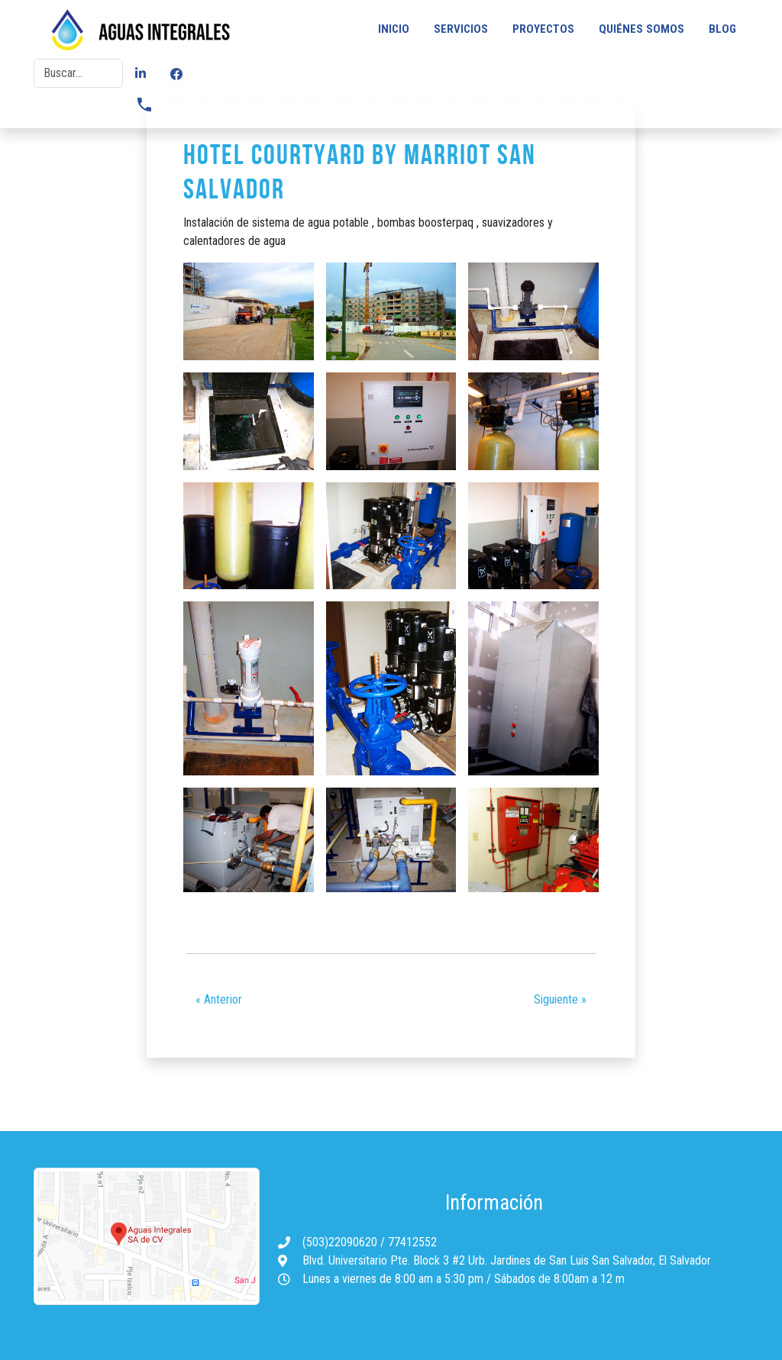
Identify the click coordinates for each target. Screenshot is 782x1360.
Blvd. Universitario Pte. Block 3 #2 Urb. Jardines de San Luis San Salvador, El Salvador (506, 1260)
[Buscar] (78, 73)
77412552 (412, 1242)
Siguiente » (560, 999)
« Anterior (219, 999)
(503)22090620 (341, 1242)
